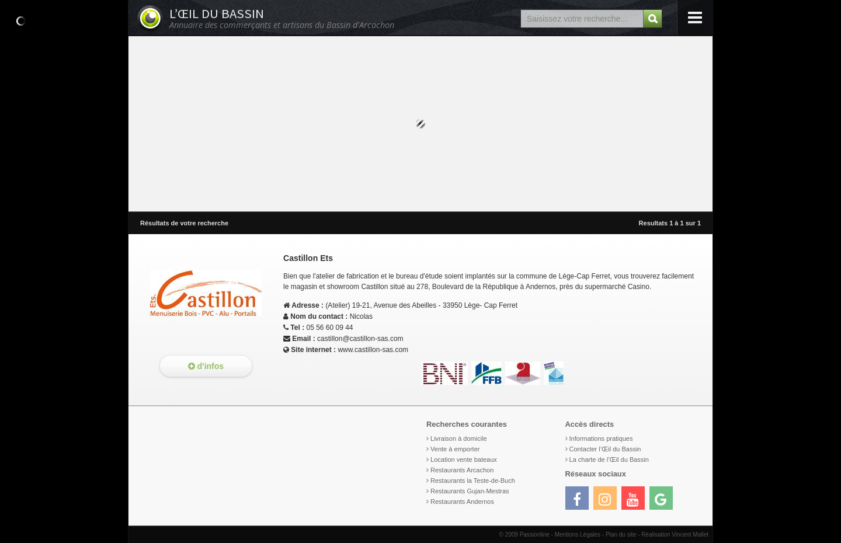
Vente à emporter (454, 448)
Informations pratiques (601, 438)
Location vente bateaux (463, 459)
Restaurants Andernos (462, 501)
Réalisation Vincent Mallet (674, 534)
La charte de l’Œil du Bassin (609, 459)
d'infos (206, 366)
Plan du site (621, 534)
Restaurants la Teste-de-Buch (472, 480)
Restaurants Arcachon (462, 470)
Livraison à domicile (458, 438)
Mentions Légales (577, 534)
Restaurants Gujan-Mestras (469, 491)
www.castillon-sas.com (373, 350)
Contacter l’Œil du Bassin (605, 448)
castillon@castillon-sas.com (360, 339)
